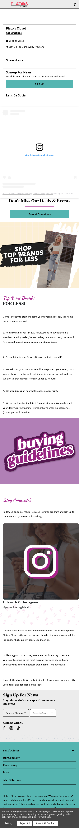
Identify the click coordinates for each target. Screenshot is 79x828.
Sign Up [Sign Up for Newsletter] (39, 83)
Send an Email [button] (16, 41)
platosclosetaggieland (43, 193)
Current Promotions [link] (39, 214)
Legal (6, 772)
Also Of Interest (12, 780)
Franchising (10, 765)
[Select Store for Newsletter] (43, 713)
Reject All (25, 823)
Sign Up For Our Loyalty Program (26, 47)
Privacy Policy (44, 816)
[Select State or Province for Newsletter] (16, 713)
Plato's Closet (11, 750)
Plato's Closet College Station (16, 193)
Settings (9, 823)
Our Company (11, 757)
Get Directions (14, 33)
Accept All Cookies (46, 823)
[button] (4, 4)
